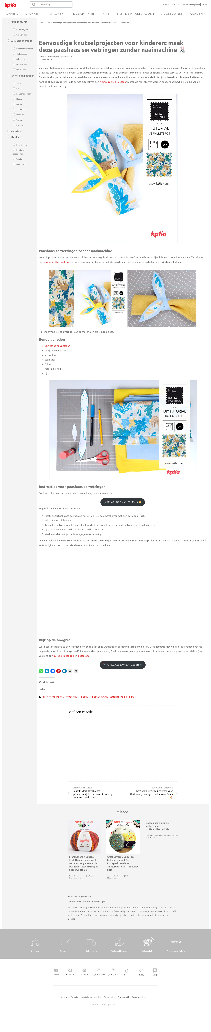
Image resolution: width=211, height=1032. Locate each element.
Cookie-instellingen (139, 997)
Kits (106, 13)
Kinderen (48, 697)
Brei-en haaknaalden (135, 13)
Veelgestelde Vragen (119, 951)
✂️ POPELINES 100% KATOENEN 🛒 (122, 664)
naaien (83, 697)
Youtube (56, 974)
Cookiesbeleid (109, 997)
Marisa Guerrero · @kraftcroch (58, 57)
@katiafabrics (99, 974)
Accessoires (172, 13)
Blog (48, 22)
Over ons (35, 951)
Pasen (60, 697)
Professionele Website (176, 951)
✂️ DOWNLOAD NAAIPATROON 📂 (123, 502)
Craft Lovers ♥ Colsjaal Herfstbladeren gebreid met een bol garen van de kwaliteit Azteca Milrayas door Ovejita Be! (83, 863)
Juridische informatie (69, 997)
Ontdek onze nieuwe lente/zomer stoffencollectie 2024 (157, 826)
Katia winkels (91, 951)
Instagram (83, 655)
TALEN (204, 5)
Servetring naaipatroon (57, 345)
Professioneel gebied (191, 5)
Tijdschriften (83, 13)
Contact (63, 951)
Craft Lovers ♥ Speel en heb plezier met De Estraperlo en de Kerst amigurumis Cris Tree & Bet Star (122, 863)
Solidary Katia (147, 951)
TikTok (126, 975)
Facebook (68, 655)
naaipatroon (99, 697)
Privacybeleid (123, 997)
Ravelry (141, 975)
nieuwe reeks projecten (113, 81)
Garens (12, 13)
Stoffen (33, 13)
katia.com (176, 5)
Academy (197, 13)
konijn (114, 697)
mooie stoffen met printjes (59, 262)
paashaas (127, 697)
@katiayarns (113, 974)
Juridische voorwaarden (91, 997)
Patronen (55, 13)
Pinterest (84, 974)
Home (41, 22)
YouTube (57, 655)
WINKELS (166, 5)
